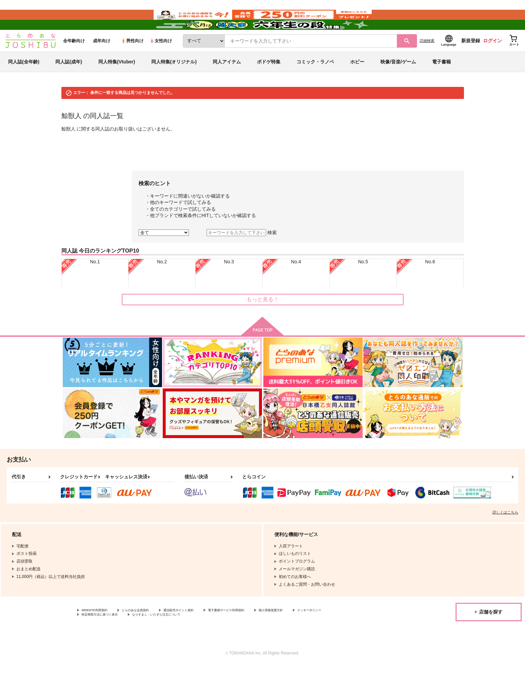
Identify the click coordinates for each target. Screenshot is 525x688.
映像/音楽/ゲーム (398, 82)
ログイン (492, 60)
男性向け (132, 60)
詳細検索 (427, 61)
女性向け (161, 60)
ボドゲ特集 (268, 82)
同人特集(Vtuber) (116, 82)
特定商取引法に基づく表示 (152, 636)
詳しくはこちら (505, 532)
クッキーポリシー (98, 636)
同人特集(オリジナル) (174, 82)
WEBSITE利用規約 (99, 631)
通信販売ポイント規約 (201, 631)
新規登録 (470, 60)
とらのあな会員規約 (148, 631)
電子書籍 (441, 82)
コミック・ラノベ (315, 82)
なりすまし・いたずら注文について (223, 636)
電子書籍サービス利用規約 (259, 631)
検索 (272, 252)
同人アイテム (227, 82)
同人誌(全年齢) (23, 82)
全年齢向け (74, 60)
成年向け (101, 60)
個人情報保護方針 (314, 631)
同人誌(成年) (68, 82)
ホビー (357, 82)
